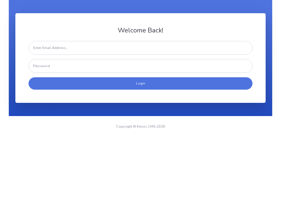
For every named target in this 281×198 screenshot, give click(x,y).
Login (140, 83)
